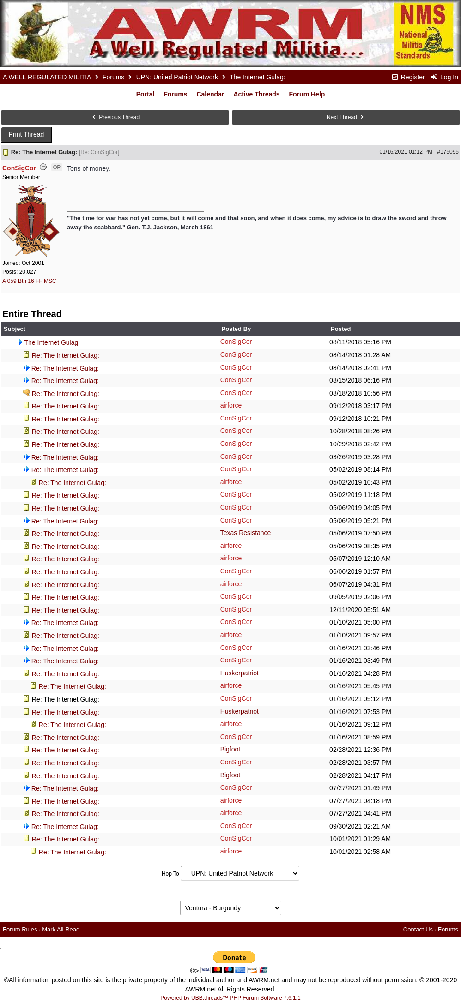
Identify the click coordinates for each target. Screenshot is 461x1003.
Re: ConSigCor (99, 152)
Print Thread (26, 134)
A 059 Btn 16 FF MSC (29, 281)
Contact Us (418, 929)
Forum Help (307, 94)
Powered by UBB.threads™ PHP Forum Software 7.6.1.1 (230, 998)
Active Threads (256, 94)
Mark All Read (60, 929)
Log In (444, 77)
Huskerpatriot (239, 673)
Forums (113, 77)
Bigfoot (230, 749)
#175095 (448, 152)
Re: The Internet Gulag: (65, 355)
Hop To (170, 874)
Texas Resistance (245, 532)
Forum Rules (20, 929)
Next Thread (346, 117)
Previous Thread (115, 117)
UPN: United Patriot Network (177, 77)
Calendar (210, 94)
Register (408, 77)
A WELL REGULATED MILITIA (47, 77)
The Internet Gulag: (52, 342)
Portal (145, 94)
